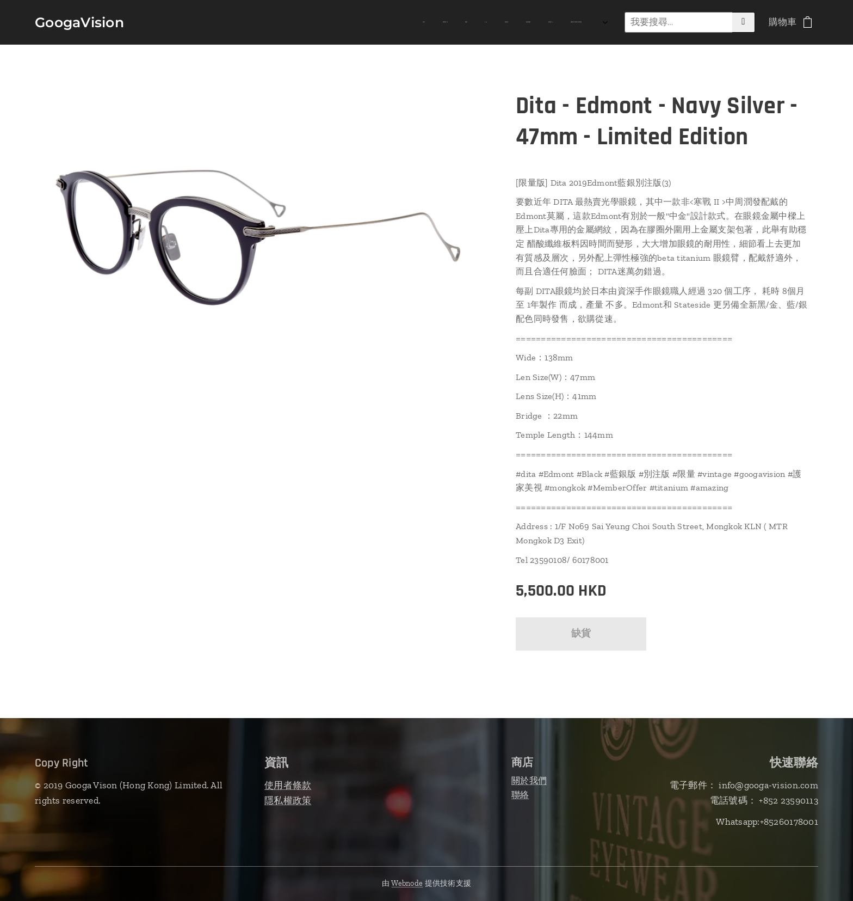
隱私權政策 (287, 800)
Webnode (407, 883)
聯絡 (520, 794)
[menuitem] (446, 22)
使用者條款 (287, 785)
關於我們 (529, 780)
